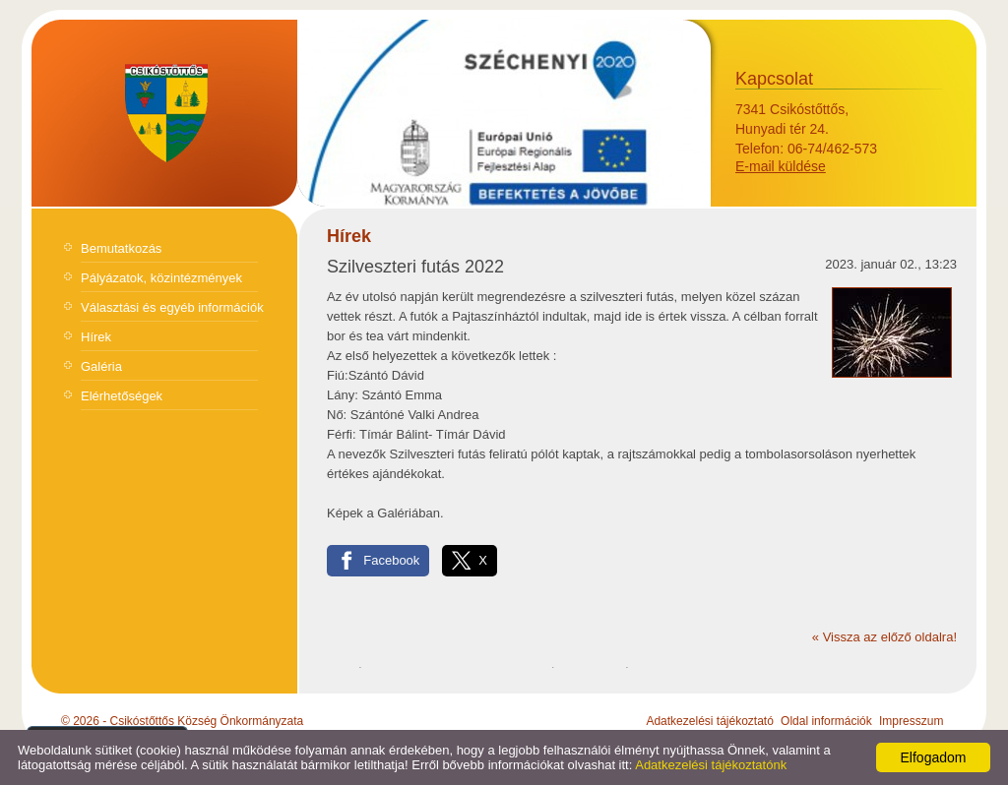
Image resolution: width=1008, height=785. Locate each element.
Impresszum (911, 721)
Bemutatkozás (121, 248)
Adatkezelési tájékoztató (709, 721)
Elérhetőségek (121, 396)
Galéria (101, 366)
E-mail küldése (780, 166)
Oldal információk (826, 721)
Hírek (96, 337)
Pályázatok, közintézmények (161, 278)
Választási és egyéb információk (172, 307)
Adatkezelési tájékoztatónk (711, 764)
